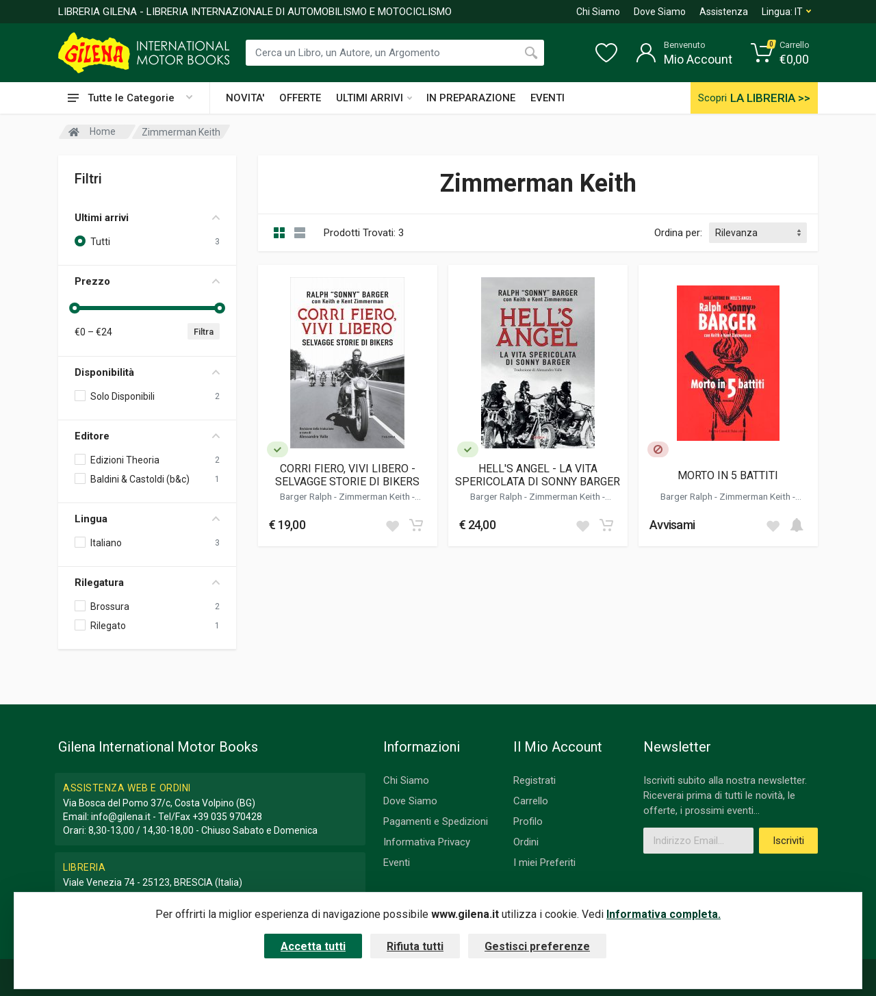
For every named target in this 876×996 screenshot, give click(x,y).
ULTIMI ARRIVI (374, 98)
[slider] (74, 308)
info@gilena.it (121, 816)
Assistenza (723, 11)
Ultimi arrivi (147, 218)
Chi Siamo (598, 11)
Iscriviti (788, 840)
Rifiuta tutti (415, 946)
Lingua (147, 519)
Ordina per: (678, 233)
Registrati (534, 780)
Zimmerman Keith (375, 496)
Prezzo (147, 281)
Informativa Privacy (426, 842)
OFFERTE (300, 98)
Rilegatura (147, 582)
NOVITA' (245, 98)
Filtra (204, 332)
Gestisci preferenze (537, 946)
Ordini (526, 842)
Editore (147, 436)
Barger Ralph (307, 496)
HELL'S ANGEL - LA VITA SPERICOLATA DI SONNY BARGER (537, 475)
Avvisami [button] (672, 525)
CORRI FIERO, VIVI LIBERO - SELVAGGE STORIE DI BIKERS (347, 475)
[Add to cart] (416, 525)
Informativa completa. (663, 914)
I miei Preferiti (544, 862)
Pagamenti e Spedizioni (435, 821)
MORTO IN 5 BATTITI (728, 475)
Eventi (396, 862)
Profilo (528, 821)
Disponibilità (147, 372)
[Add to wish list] (392, 525)
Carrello (530, 801)
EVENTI (547, 98)
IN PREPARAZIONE (470, 98)
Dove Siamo (660, 11)
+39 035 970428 (227, 816)
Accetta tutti (313, 946)
